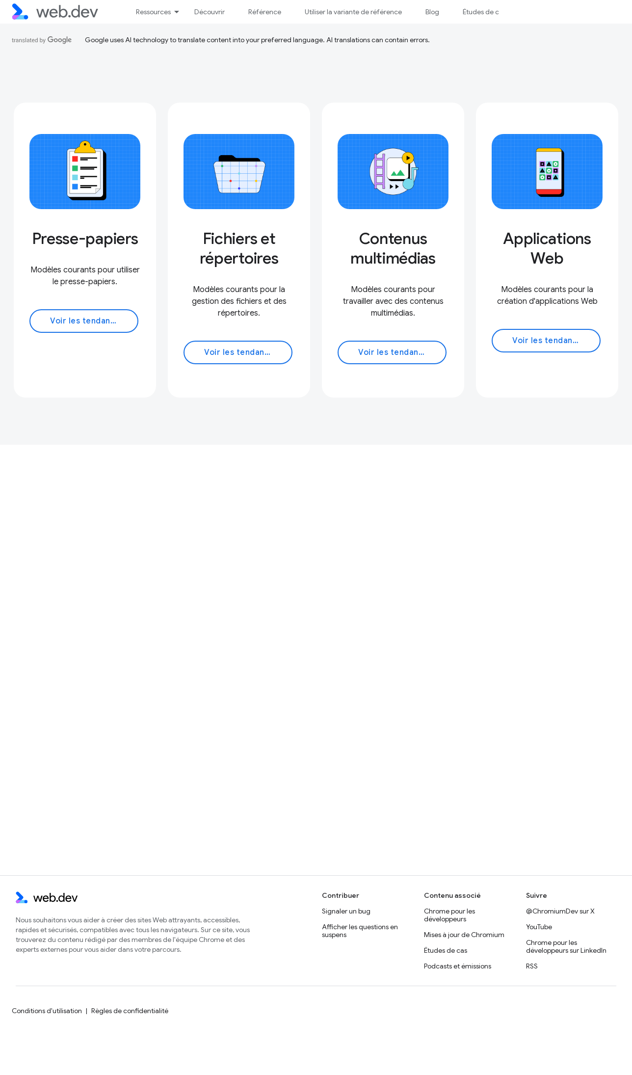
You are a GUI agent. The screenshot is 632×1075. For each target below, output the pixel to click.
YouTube (539, 926)
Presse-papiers (85, 238)
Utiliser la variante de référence (353, 11)
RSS (532, 966)
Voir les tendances (87, 321)
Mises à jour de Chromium (464, 934)
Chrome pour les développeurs (449, 915)
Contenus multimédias (392, 248)
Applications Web (547, 248)
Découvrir (209, 11)
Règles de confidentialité (129, 1011)
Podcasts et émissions (457, 966)
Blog (432, 11)
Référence (264, 11)
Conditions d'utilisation (47, 1011)
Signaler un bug (346, 911)
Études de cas (484, 11)
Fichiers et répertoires (239, 248)
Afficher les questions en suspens (360, 930)
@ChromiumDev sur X (560, 911)
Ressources (153, 11)
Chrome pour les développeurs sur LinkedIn (566, 946)
